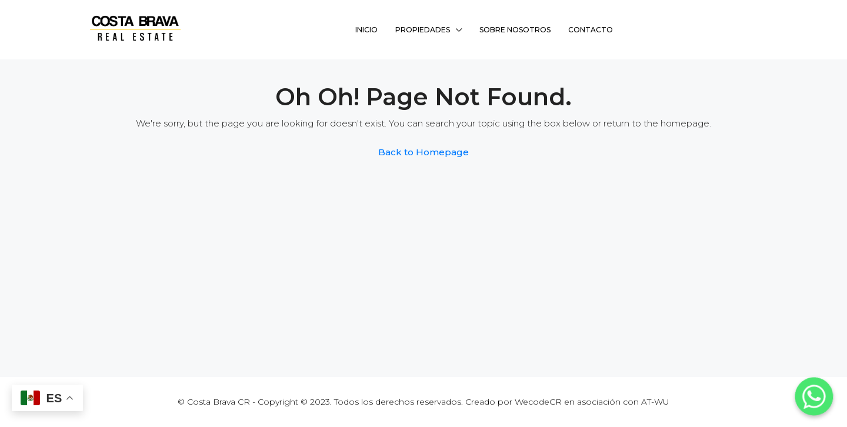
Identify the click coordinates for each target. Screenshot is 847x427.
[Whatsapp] (814, 396)
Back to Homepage (423, 152)
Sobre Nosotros (515, 29)
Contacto (590, 29)
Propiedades (422, 29)
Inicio (366, 29)
